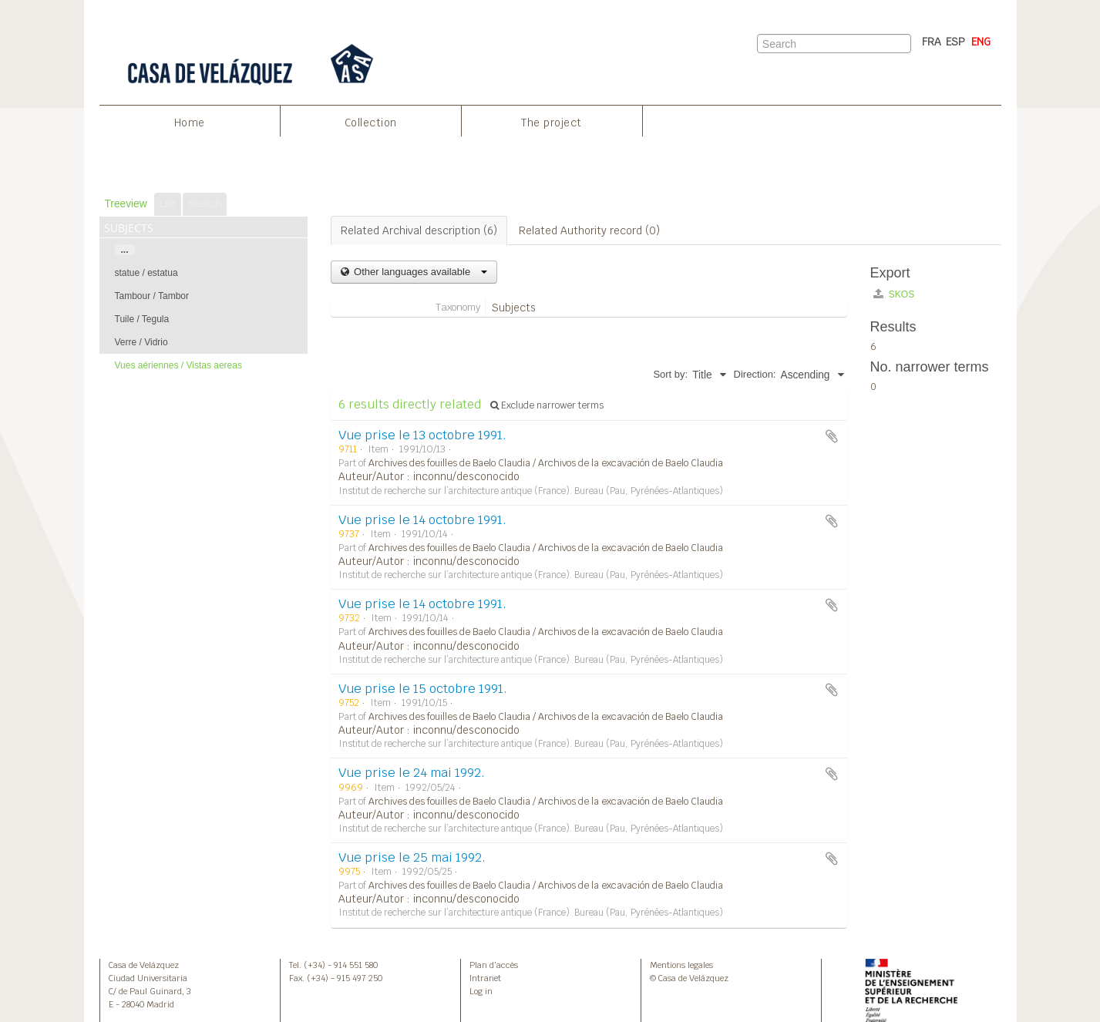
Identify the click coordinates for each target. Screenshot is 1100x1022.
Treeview (126, 204)
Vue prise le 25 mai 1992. (412, 857)
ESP (955, 42)
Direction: (755, 374)
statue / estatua (146, 272)
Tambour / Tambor (152, 296)
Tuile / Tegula (142, 319)
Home (189, 122)
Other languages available (419, 271)
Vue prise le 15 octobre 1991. (422, 689)
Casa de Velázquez (144, 965)
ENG (981, 42)
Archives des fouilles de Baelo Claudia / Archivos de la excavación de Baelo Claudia (545, 463)
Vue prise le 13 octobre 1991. (422, 435)
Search (204, 204)
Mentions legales (681, 965)
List (168, 204)
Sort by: (670, 374)
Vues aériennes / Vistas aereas (178, 365)
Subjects (514, 307)
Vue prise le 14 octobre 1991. (422, 520)
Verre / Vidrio (141, 342)
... (125, 249)
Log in (481, 991)
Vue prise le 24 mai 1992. (411, 773)
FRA (931, 42)
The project (551, 122)
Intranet (485, 978)
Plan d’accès (493, 965)
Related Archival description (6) (419, 230)
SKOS (894, 294)
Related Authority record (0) (589, 230)
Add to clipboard (831, 436)
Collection (371, 122)
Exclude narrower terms (547, 405)
